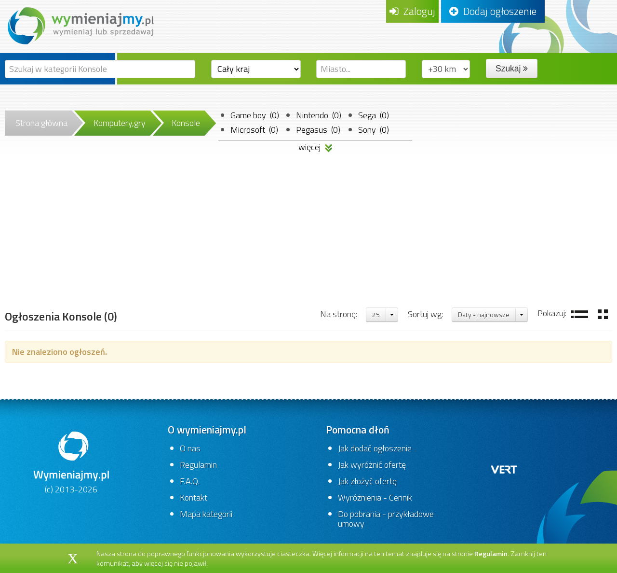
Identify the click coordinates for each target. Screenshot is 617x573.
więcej (315, 145)
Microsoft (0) (254, 129)
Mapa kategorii (206, 513)
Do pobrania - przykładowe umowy (386, 518)
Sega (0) (373, 115)
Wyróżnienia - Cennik (375, 497)
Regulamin (198, 464)
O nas (190, 448)
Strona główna (41, 122)
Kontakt (193, 497)
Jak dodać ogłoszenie (375, 448)
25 (376, 314)
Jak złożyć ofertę (367, 481)
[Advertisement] (308, 234)
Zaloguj (412, 11)
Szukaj (512, 68)
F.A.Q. (190, 481)
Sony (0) (373, 129)
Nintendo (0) (318, 115)
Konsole (186, 122)
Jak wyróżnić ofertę (372, 464)
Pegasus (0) (318, 129)
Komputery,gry (120, 122)
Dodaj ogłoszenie (493, 11)
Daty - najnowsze (484, 314)
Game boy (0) (254, 115)
